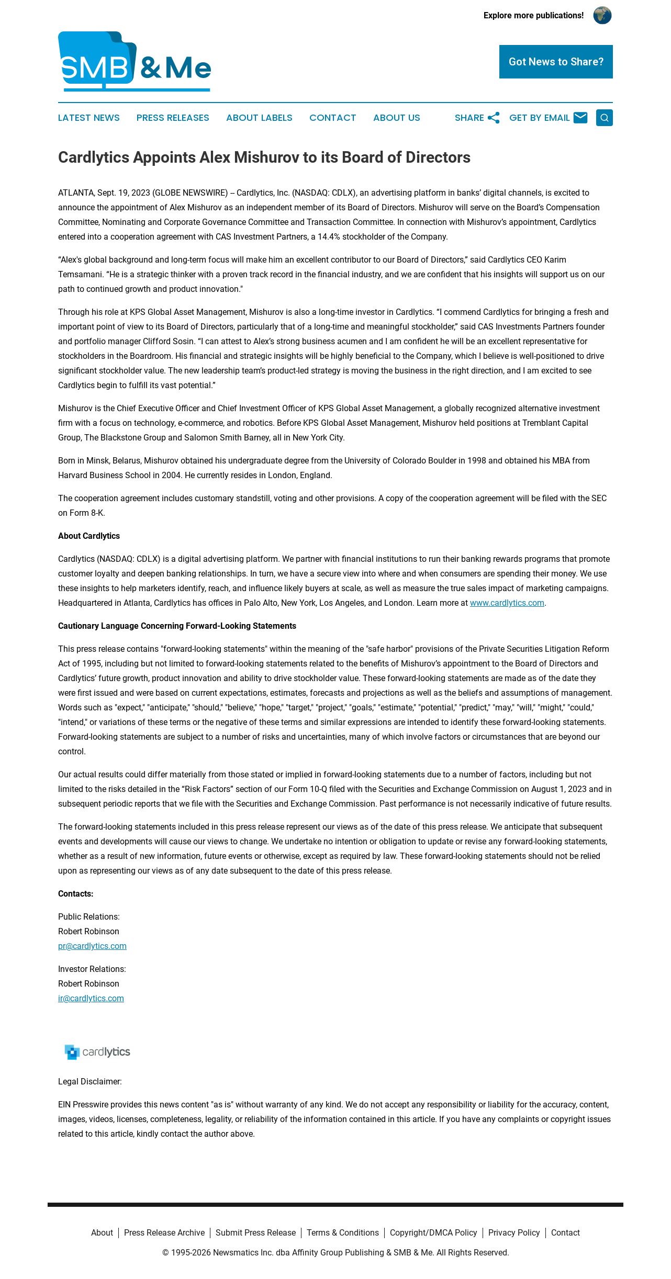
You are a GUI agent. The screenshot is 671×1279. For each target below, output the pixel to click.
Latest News (89, 117)
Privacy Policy (514, 1233)
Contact (332, 117)
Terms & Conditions (343, 1233)
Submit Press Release (256, 1233)
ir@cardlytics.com (91, 998)
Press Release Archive (164, 1233)
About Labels (259, 117)
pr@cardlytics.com (92, 946)
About (102, 1233)
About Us (396, 117)
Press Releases (173, 117)
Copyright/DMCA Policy (433, 1233)
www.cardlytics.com (507, 603)
